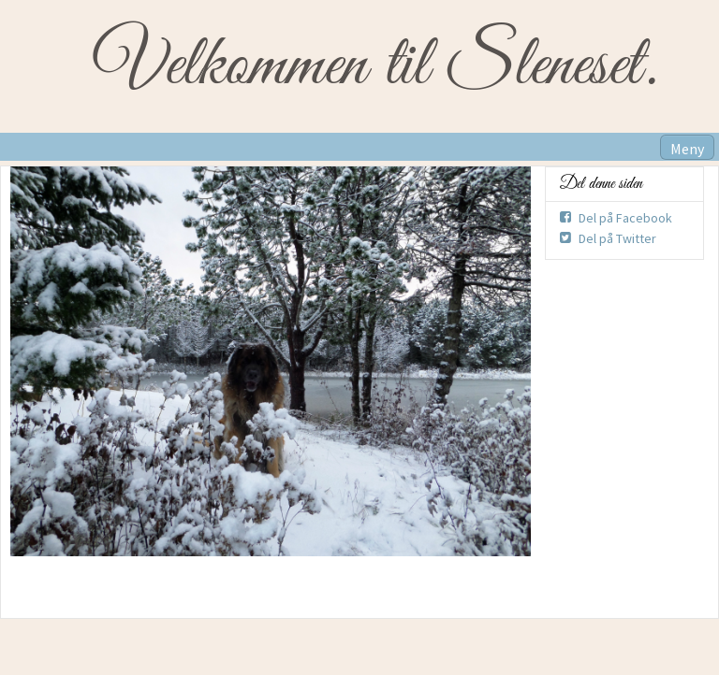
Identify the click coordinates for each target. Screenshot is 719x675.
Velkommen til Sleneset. (375, 66)
